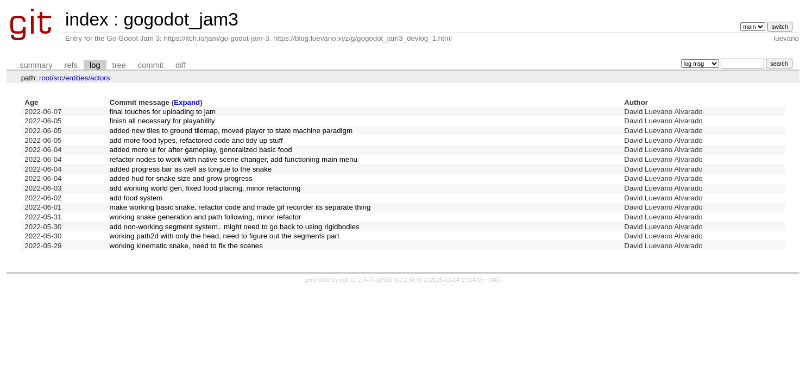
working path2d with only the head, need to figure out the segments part (224, 236)
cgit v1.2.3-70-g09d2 (366, 279)
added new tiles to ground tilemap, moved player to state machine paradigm (231, 131)
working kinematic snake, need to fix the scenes (186, 246)
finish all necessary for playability (162, 121)
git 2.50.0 (408, 279)
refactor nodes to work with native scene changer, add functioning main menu (233, 159)
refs (71, 65)
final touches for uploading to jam (163, 112)
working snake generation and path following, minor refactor (205, 217)
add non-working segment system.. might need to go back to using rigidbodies (235, 227)
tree (119, 65)
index (87, 19)
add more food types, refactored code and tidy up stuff (196, 140)
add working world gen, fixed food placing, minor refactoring (205, 188)
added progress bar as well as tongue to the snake (191, 169)
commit (150, 65)
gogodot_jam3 (180, 19)
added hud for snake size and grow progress (181, 178)
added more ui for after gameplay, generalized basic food (201, 150)
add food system (136, 198)
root (45, 78)
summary (36, 65)
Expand (187, 102)
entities (76, 78)
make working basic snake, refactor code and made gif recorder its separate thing (240, 207)
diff (180, 65)
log (95, 65)
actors (100, 78)
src (59, 78)
